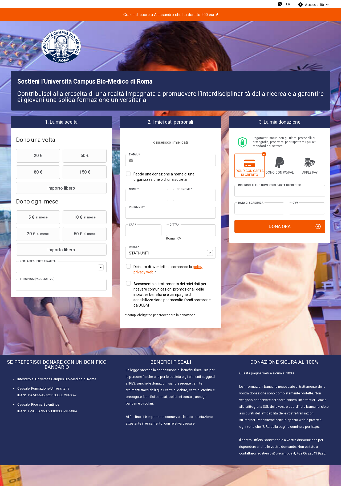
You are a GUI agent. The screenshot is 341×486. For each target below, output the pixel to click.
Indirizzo (137, 207)
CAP (132, 224)
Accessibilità (314, 4)
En (288, 4)
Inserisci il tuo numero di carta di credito (269, 185)
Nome (134, 189)
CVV (295, 202)
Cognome (184, 189)
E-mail (134, 154)
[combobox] (61, 267)
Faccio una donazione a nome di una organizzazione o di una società (163, 177)
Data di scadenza (250, 202)
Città (175, 224)
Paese (134, 246)
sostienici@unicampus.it (276, 453)
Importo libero (46, 188)
